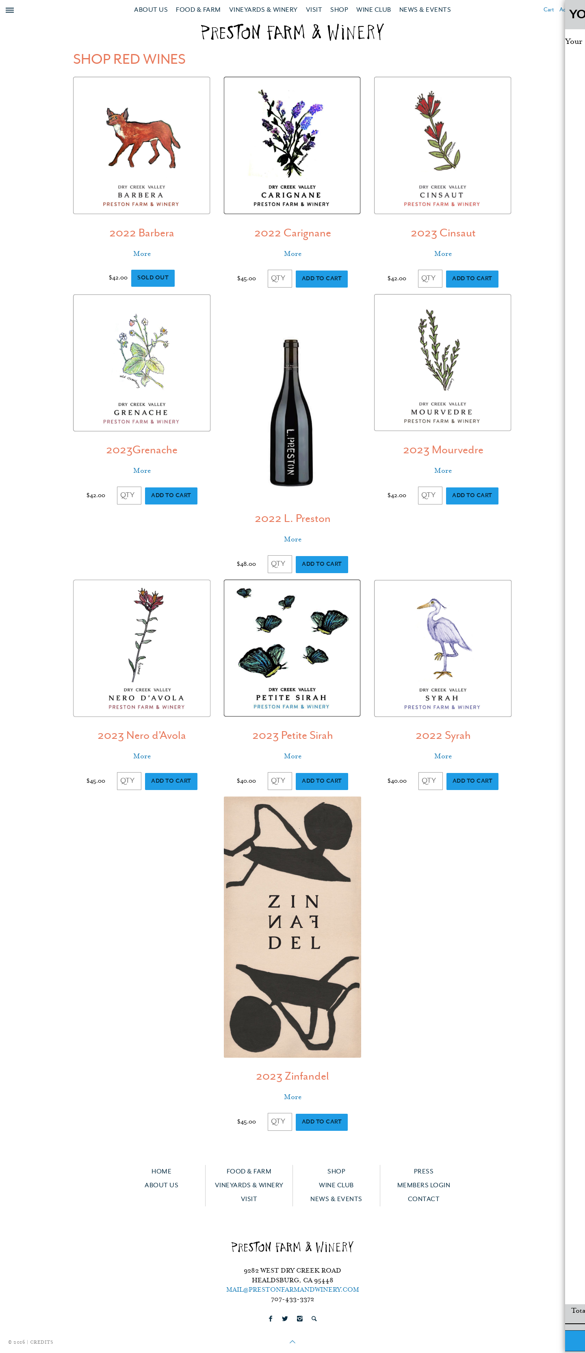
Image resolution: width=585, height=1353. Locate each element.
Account (569, 10)
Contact (424, 1199)
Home (161, 1171)
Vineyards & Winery (263, 10)
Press (424, 1171)
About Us (151, 10)
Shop (339, 10)
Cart (549, 10)
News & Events (425, 10)
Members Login (424, 1185)
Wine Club (373, 10)
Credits (42, 1342)
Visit (314, 10)
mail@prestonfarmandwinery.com (292, 1290)
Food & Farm (198, 10)
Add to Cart (322, 279)
